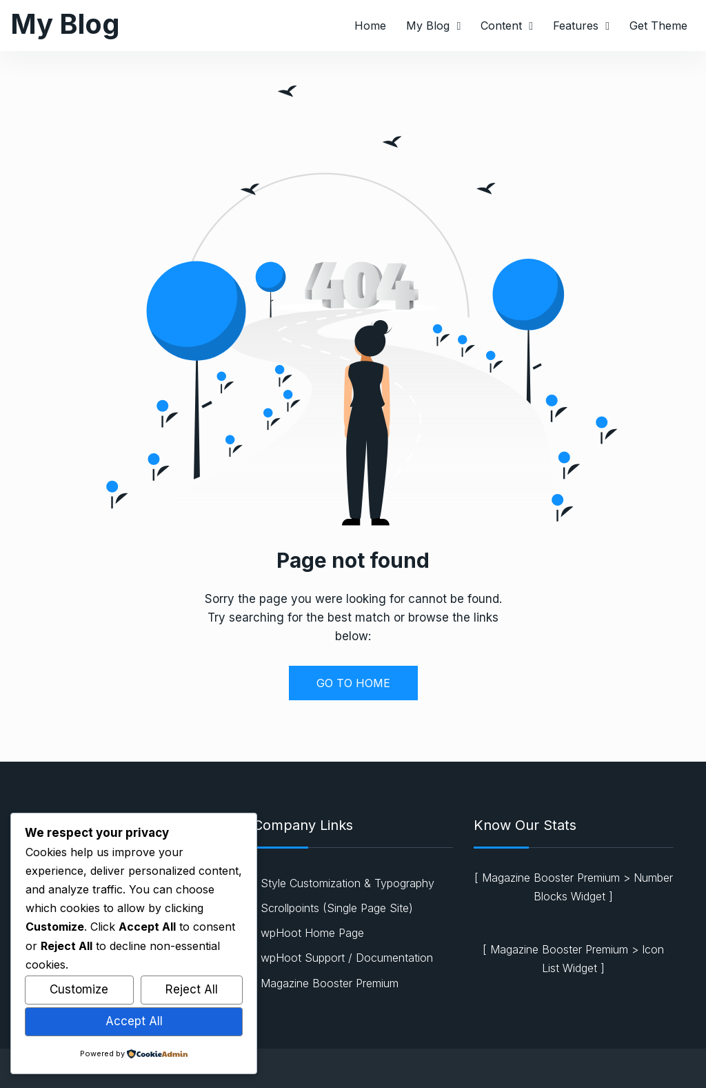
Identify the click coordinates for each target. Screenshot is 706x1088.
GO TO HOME (353, 683)
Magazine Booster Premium (330, 983)
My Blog (65, 24)
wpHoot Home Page (312, 933)
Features (575, 25)
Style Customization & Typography (347, 883)
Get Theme (658, 25)
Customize (79, 989)
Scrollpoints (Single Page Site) (337, 908)
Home (370, 25)
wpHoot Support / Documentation (347, 958)
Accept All (134, 1021)
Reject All (191, 989)
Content (501, 25)
